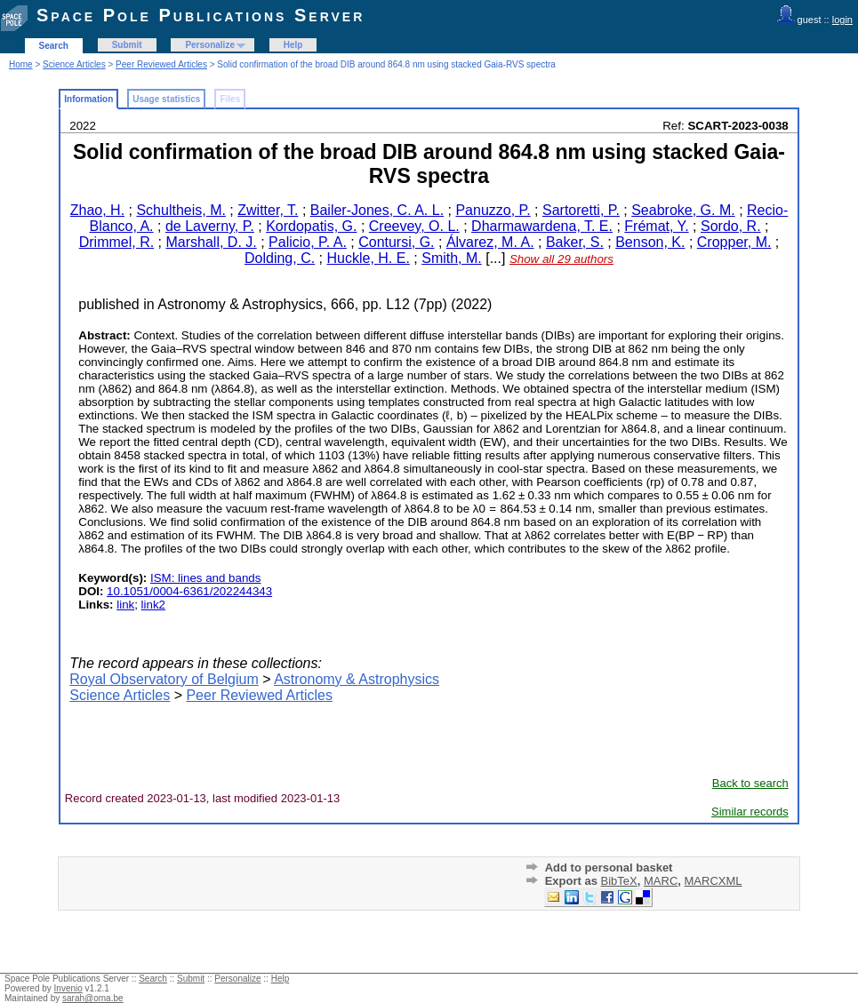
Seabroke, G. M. (683, 210)
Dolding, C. (280, 258)
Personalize (210, 45)
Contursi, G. (396, 242)
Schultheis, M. (180, 210)
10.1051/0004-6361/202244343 (189, 591)
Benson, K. (650, 242)
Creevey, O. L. (414, 226)
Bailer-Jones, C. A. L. (377, 210)
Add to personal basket (609, 867)
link (125, 604)
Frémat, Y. (656, 226)
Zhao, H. (97, 210)
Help (293, 45)
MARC (661, 881)
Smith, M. (451, 258)
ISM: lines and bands (205, 578)
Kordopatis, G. (311, 226)
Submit (127, 45)
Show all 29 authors (561, 259)
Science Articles (74, 64)
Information (88, 99)
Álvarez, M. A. (490, 242)
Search (53, 46)
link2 (153, 604)
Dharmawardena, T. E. (542, 226)
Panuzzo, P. (492, 210)
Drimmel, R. (116, 242)
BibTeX (619, 881)
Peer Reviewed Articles (161, 64)
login (842, 19)
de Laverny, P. (209, 226)
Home (21, 64)
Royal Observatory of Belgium (164, 679)
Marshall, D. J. (210, 242)
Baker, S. (575, 242)
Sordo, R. (731, 226)
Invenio (68, 988)
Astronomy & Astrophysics (356, 679)
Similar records (750, 811)
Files (230, 99)
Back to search (750, 783)
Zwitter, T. (267, 210)
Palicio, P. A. (308, 242)
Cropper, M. (734, 242)
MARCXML (713, 881)
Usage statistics (166, 99)
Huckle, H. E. (368, 258)
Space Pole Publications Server (200, 15)
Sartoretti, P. (581, 210)
